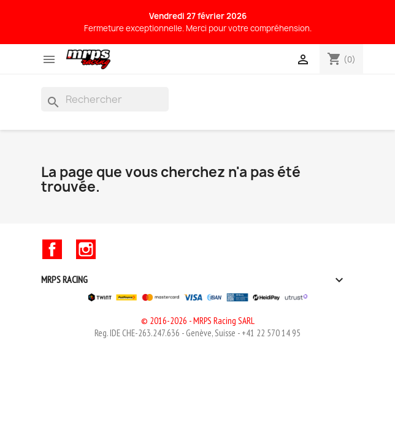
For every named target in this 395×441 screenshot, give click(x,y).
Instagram (86, 249)
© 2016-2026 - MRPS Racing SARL (198, 320)
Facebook (52, 249)
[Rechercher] (105, 99)
